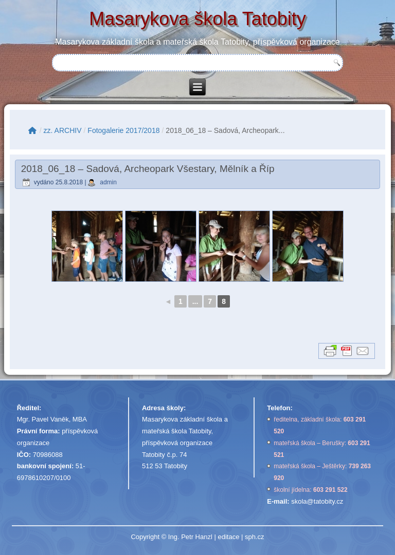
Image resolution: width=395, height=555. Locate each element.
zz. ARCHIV (63, 130)
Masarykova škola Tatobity (197, 18)
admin (108, 182)
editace (228, 537)
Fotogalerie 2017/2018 (123, 130)
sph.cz (254, 537)
